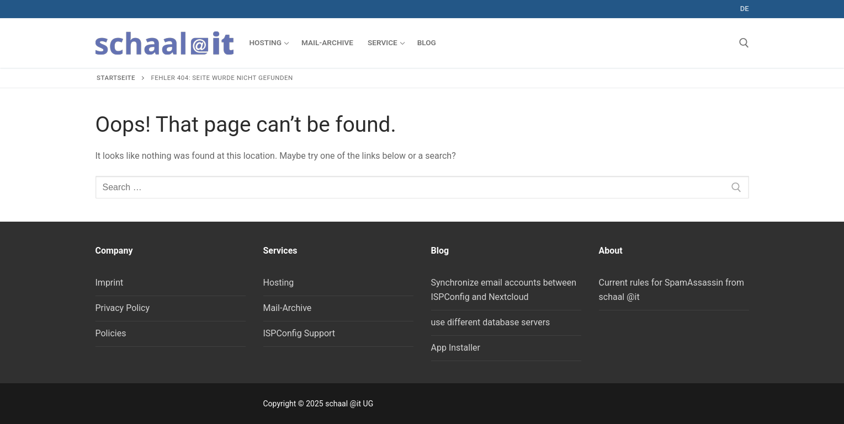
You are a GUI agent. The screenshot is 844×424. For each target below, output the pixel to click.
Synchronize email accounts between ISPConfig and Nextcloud (504, 289)
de (744, 8)
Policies (110, 333)
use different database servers (490, 322)
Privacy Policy (122, 308)
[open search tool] (744, 43)
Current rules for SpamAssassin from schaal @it (671, 289)
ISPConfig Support (299, 333)
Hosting (278, 282)
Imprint (109, 282)
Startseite (116, 78)
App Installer (455, 347)
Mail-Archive (287, 308)
